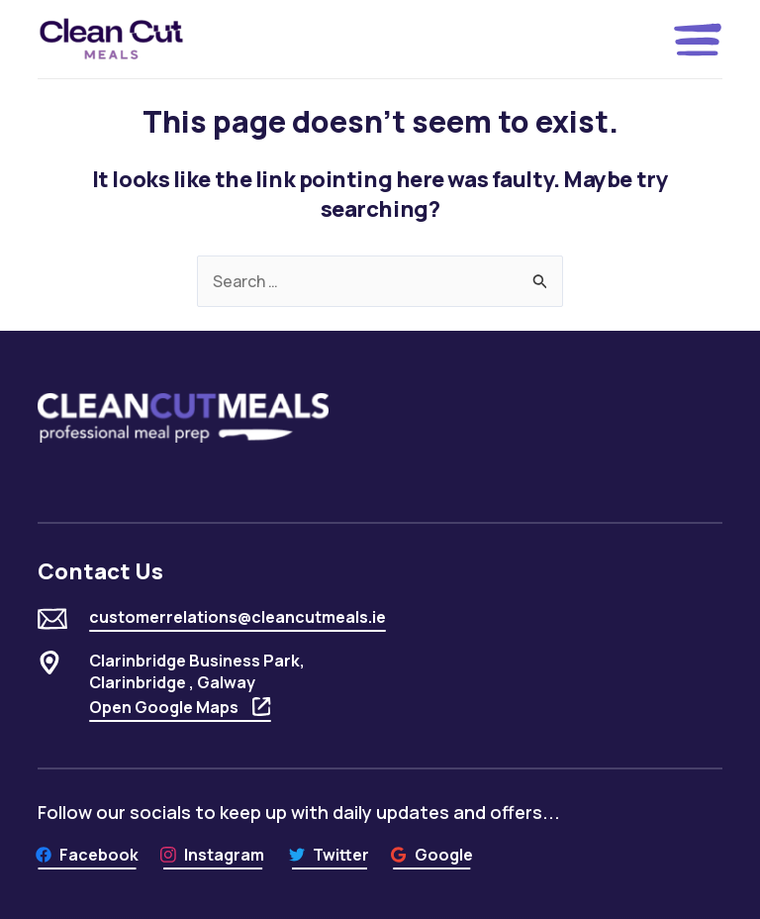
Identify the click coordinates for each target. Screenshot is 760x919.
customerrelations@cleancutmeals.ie (237, 617)
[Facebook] (87, 855)
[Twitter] (329, 855)
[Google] (431, 855)
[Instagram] (212, 855)
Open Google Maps (180, 707)
